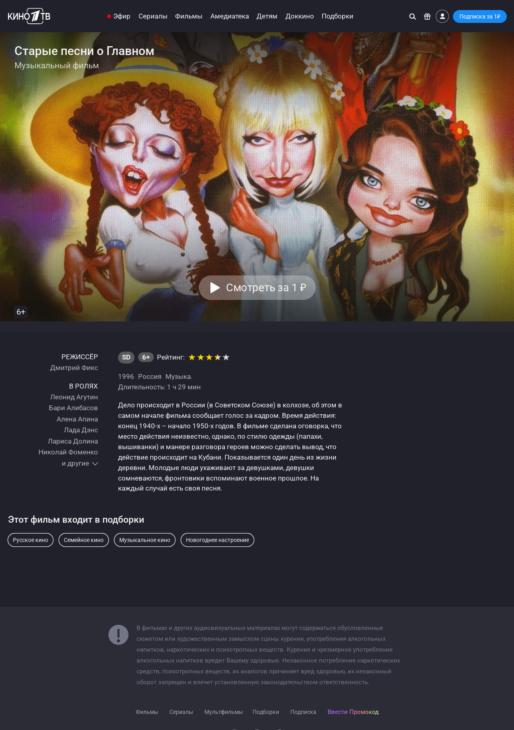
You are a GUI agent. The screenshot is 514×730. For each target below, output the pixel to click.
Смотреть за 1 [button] (266, 287)
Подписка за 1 (479, 16)
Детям (267, 16)
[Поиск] (412, 16)
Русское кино (30, 540)
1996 (126, 376)
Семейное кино (84, 540)
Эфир (122, 16)
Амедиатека (229, 16)
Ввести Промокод (353, 712)
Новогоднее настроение (217, 540)
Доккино (300, 16)
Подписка (303, 712)
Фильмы (188, 16)
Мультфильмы (223, 712)
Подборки (337, 16)
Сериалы (153, 16)
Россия (149, 376)
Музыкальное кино (144, 540)
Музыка (178, 376)
